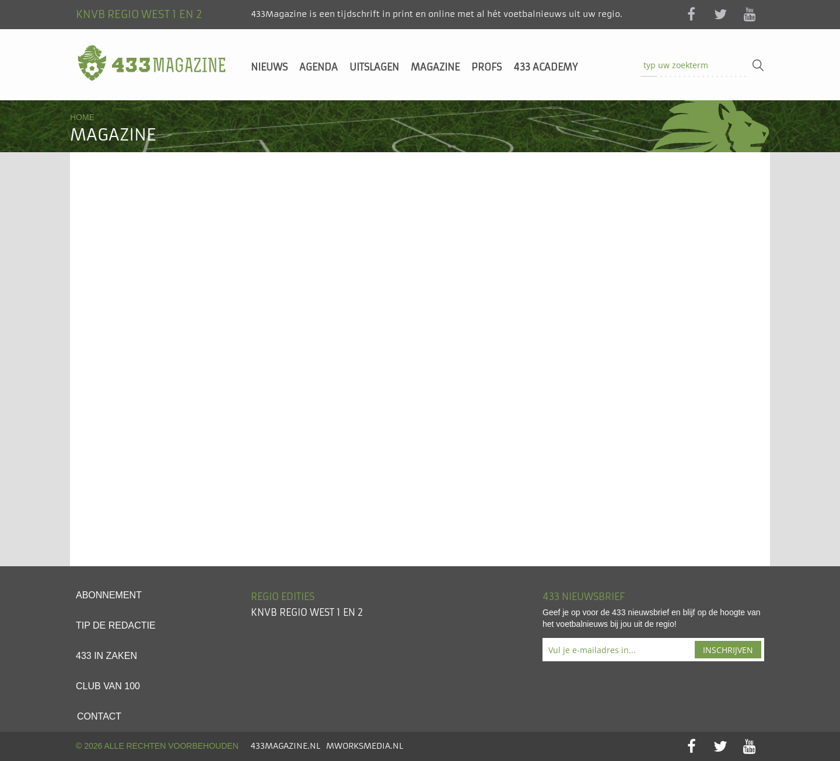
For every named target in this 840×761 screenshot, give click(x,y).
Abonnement (109, 595)
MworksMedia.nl (364, 746)
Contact (99, 716)
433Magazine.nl (285, 746)
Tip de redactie (116, 625)
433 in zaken (106, 656)
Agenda (318, 67)
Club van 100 (108, 686)
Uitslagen (374, 67)
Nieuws (269, 67)
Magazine (435, 67)
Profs (486, 67)
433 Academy (545, 67)
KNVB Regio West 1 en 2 (307, 612)
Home (82, 117)
